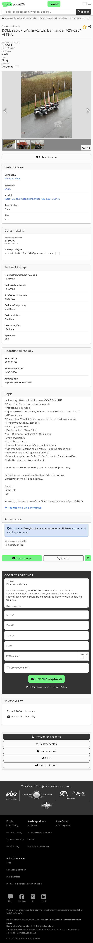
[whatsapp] (88, 558)
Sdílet (46, 758)
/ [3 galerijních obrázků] (86, 147)
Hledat (83, 11)
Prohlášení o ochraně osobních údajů (46, 687)
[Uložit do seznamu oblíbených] (85, 27)
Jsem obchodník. (20, 667)
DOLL (8, 188)
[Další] (88, 111)
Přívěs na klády (12, 178)
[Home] (21, 18)
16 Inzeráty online (14, 544)
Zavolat (63, 558)
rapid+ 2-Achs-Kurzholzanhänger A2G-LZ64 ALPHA (32, 198)
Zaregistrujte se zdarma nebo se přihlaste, (47, 528)
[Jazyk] (84, 4)
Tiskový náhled (46, 743)
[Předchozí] (5, 111)
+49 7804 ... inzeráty (21, 711)
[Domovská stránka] (3, 18)
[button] (89, 4)
